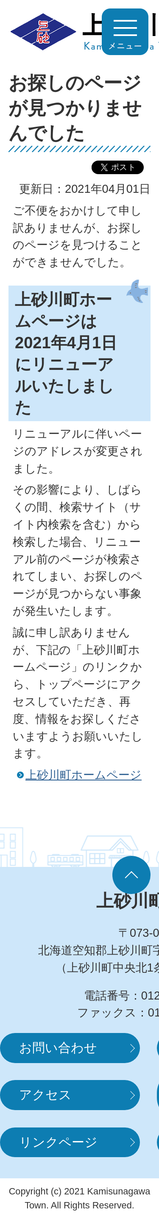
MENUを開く (125, 31)
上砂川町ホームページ (83, 774)
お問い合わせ (58, 1048)
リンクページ (58, 1142)
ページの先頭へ (131, 875)
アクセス (45, 1095)
